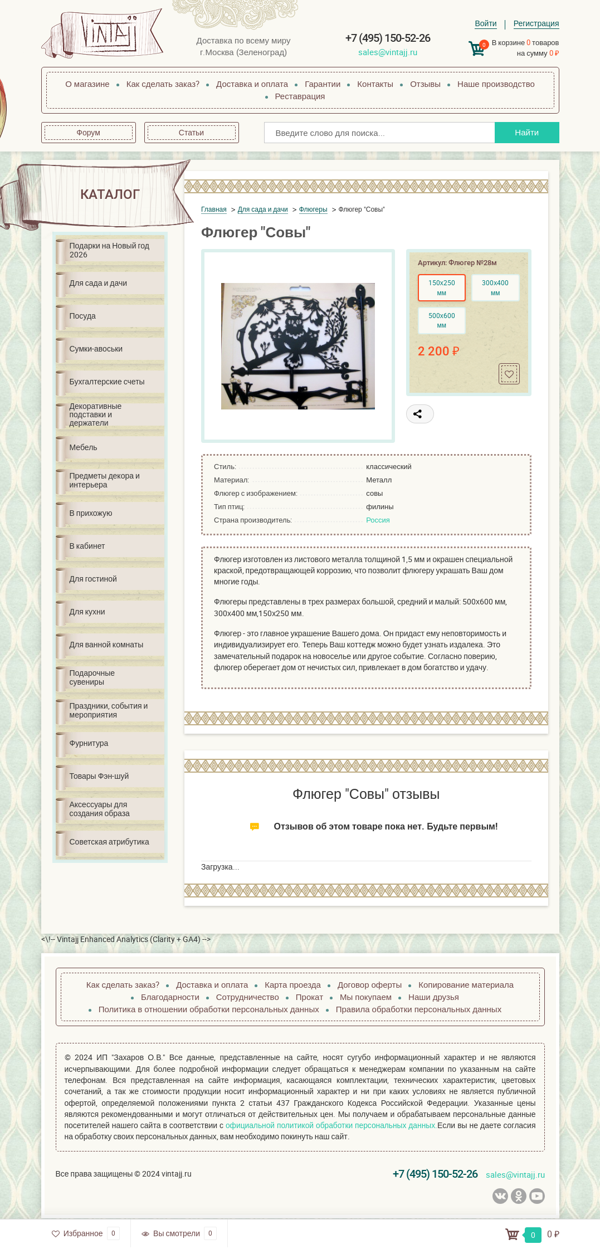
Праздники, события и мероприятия (109, 709)
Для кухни (87, 611)
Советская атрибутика (109, 841)
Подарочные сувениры (92, 676)
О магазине (87, 83)
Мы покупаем (366, 996)
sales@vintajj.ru (387, 51)
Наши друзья (433, 996)
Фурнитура (89, 743)
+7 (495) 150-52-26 (387, 38)
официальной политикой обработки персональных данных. (331, 1125)
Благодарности (170, 996)
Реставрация (300, 95)
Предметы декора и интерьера (105, 479)
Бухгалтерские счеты (107, 381)
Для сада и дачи (99, 282)
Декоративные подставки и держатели (96, 414)
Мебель (83, 447)
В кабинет (87, 545)
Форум (88, 132)
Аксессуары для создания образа (100, 808)
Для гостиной (93, 578)
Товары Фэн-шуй (99, 775)
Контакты (375, 83)
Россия (378, 520)
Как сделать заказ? (162, 83)
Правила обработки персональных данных (418, 1008)
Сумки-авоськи (96, 348)
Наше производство (496, 83)
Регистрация (536, 23)
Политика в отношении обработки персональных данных (209, 1008)
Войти (485, 23)
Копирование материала (466, 984)
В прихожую (91, 513)
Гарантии (322, 83)
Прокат (309, 996)
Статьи (191, 132)
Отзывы (425, 83)
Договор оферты (370, 984)
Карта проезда (293, 984)
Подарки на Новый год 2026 (109, 249)
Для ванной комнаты (107, 644)
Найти (526, 132)
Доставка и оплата (252, 83)
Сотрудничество (247, 996)
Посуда (83, 315)
